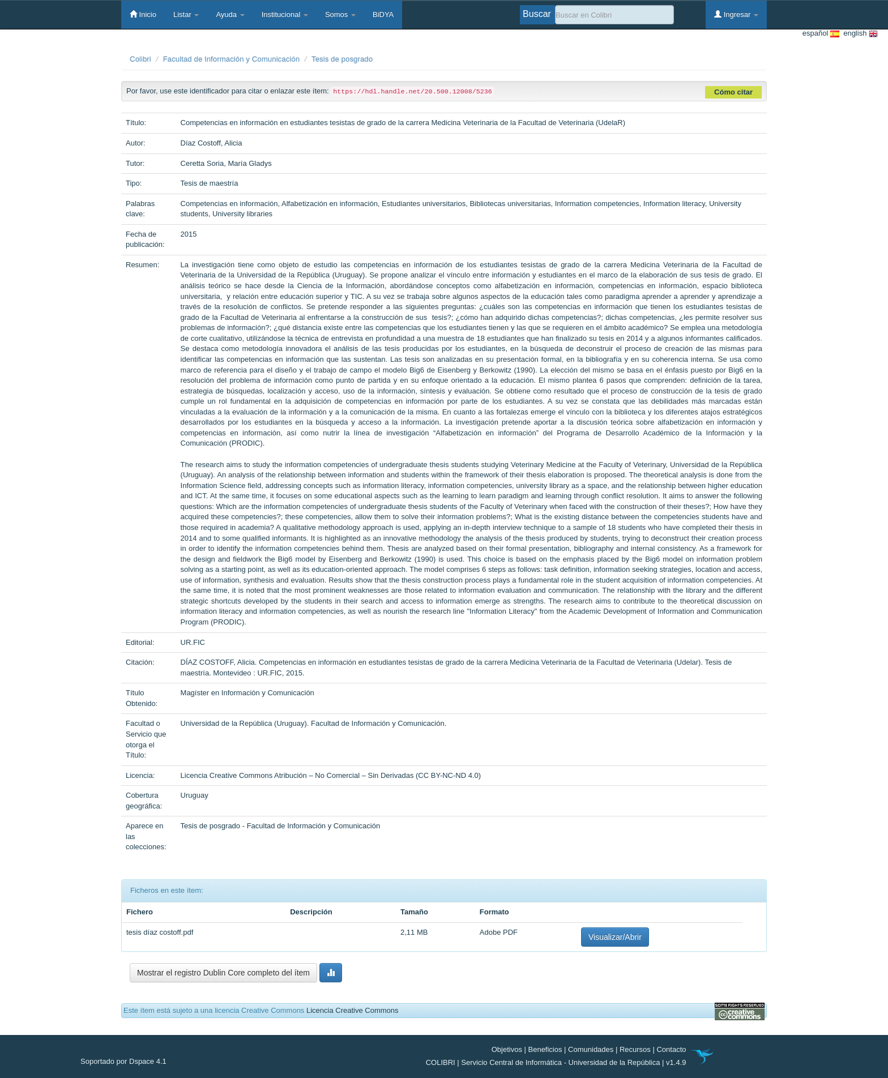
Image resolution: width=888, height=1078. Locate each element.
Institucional (285, 14)
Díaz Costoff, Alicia (211, 143)
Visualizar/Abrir (615, 937)
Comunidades (590, 1049)
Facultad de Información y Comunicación (231, 59)
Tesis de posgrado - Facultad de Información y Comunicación (281, 826)
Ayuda (230, 14)
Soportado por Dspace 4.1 (123, 1061)
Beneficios (545, 1049)
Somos (340, 14)
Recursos (635, 1049)
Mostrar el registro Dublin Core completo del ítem (223, 972)
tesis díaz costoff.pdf (159, 932)
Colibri (140, 59)
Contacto (671, 1049)
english (858, 33)
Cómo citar (733, 92)
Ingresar (736, 14)
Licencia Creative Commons (352, 1010)
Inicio (143, 14)
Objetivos (507, 1049)
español (820, 33)
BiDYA (383, 14)
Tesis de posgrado (342, 59)
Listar (186, 14)
